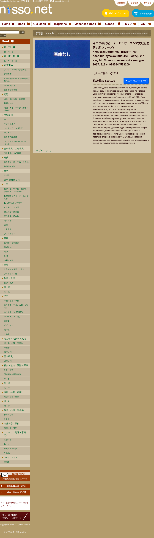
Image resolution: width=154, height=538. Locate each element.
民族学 (7, 347)
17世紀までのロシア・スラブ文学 (16, 197)
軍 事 (7, 379)
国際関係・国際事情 (12, 374)
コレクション (10, 457)
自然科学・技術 (11, 423)
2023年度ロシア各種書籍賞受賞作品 (16, 79)
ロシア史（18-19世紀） (14, 312)
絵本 (6, 225)
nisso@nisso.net (62, 1)
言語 (6, 171)
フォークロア (9, 234)
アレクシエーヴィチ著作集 (15, 70)
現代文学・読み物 (11, 216)
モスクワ (7, 119)
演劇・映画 (8, 260)
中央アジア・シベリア (13, 128)
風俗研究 (7, 352)
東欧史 (7, 321)
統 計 (7, 401)
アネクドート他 (10, 274)
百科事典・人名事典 (14, 148)
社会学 (7, 419)
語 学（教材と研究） (12, 180)
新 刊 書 (8, 52)
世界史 (7, 334)
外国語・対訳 (9, 166)
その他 (7, 453)
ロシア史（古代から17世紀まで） (16, 306)
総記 (6, 94)
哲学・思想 (9, 278)
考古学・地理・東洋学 (13, 343)
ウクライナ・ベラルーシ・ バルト (15, 142)
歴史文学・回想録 (11, 212)
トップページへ (42, 150)
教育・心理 (8, 415)
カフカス (7, 133)
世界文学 (7, 229)
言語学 (7, 175)
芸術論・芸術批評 (11, 243)
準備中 (7, 462)
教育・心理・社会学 (14, 410)
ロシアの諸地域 (10, 137)
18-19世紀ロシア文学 (13, 203)
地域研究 (8, 115)
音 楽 (6, 256)
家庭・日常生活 (10, 449)
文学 (6, 184)
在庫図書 (7, 74)
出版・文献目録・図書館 (14, 99)
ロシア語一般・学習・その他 (16, 162)
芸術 (6, 238)
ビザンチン (8, 325)
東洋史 (7, 330)
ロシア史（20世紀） (12, 316)
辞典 (6, 157)
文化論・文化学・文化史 (14, 269)
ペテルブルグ (9, 124)
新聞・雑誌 (8, 103)
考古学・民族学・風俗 (15, 338)
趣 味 (7, 444)
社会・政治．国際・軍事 (16, 365)
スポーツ (7, 440)
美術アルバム (9, 247)
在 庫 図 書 (10, 61)
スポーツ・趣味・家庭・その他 (16, 434)
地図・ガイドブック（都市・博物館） (16, 109)
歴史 (6, 296)
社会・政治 (8, 370)
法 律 (7, 383)
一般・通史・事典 (11, 301)
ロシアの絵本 (9, 86)
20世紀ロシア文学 (11, 207)
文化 (6, 265)
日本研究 (8, 356)
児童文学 (7, 221)
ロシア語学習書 (10, 90)
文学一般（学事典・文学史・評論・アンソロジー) (16, 190)
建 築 (6, 252)
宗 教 (7, 287)
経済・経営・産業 (13, 392)
